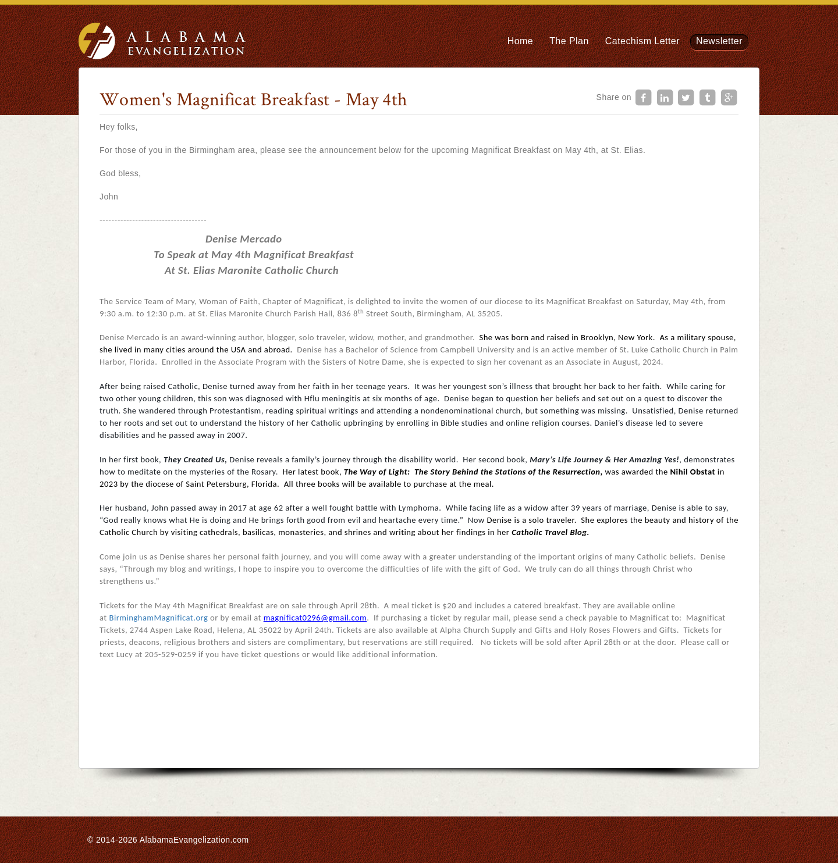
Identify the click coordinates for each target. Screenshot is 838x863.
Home (520, 41)
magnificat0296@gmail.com (315, 617)
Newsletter (719, 41)
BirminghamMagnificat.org (158, 617)
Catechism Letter (642, 41)
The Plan (569, 41)
